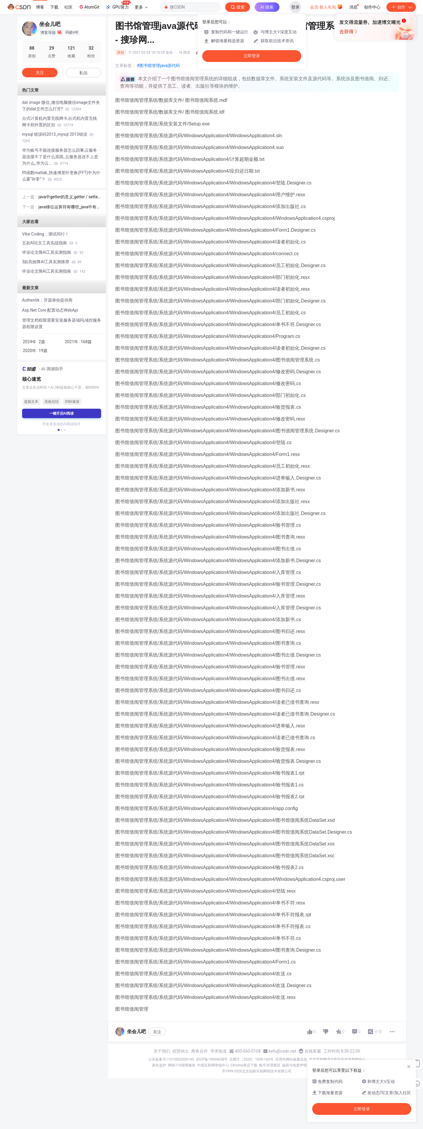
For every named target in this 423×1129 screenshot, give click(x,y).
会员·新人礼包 (326, 6)
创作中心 (372, 7)
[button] (58, 430)
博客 (40, 7)
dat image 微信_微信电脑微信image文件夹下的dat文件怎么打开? (61, 105)
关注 (157, 1032)
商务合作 (199, 1051)
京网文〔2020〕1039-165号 (251, 1059)
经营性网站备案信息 (291, 1059)
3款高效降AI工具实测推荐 (52, 261)
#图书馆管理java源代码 (158, 65)
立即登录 (251, 56)
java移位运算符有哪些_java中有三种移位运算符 (70, 207)
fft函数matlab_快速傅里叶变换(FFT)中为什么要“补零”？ (61, 175)
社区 (68, 7)
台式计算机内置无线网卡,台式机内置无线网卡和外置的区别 (59, 121)
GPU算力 (118, 5)
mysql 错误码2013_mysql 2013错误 (58, 137)
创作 (401, 7)
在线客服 (313, 1051)
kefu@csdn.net (282, 1051)
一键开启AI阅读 (62, 413)
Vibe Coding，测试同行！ (45, 234)
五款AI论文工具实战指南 (50, 242)
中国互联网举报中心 (213, 1065)
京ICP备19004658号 (212, 1059)
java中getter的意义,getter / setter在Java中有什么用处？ (69, 197)
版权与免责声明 (294, 1065)
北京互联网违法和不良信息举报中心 (337, 1059)
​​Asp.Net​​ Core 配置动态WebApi (50, 310)
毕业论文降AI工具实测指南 (52, 252)
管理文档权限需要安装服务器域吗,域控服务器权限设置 (61, 323)
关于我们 (162, 1051)
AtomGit (88, 7)
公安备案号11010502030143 (171, 1059)
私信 (83, 73)
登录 (295, 7)
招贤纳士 (180, 1051)
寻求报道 (218, 1051)
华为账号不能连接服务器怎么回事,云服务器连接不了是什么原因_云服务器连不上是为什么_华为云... (60, 157)
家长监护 (159, 1065)
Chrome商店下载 (244, 1065)
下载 (54, 7)
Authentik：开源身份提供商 (47, 300)
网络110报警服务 (181, 1065)
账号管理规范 (269, 1065)
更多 (141, 7)
